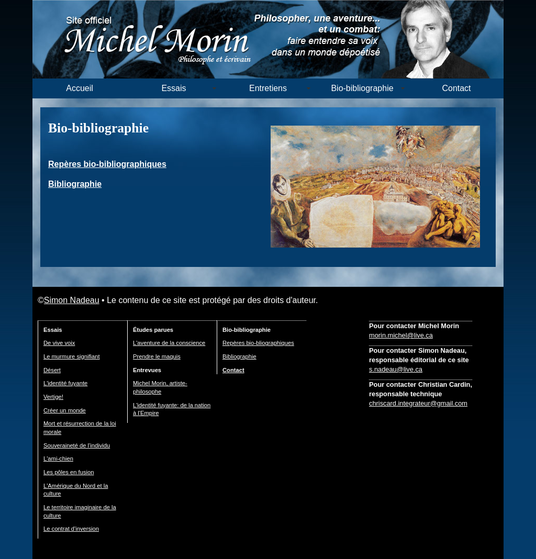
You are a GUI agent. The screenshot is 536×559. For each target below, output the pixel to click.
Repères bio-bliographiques (258, 343)
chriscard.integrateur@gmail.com (418, 403)
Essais (173, 88)
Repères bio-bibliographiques (107, 164)
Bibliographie (75, 184)
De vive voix (59, 343)
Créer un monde (64, 410)
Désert (52, 370)
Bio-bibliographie (362, 88)
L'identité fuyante (65, 383)
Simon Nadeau (71, 300)
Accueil (79, 88)
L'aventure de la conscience (169, 343)
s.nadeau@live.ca (395, 369)
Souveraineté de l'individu (76, 445)
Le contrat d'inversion (71, 529)
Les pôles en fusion (68, 472)
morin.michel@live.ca (401, 335)
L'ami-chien (58, 458)
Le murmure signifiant (71, 356)
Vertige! (53, 397)
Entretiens (268, 88)
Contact (456, 88)
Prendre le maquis (157, 356)
